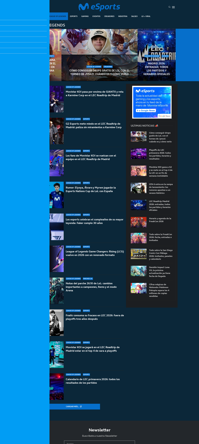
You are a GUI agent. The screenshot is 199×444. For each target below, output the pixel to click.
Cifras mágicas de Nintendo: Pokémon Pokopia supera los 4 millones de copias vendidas (159, 290)
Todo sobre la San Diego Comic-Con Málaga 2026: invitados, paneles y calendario (161, 254)
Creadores (109, 16)
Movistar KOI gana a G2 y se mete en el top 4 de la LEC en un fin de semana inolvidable (42, 67)
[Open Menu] (173, 7)
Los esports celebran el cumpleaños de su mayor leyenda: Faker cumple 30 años (94, 221)
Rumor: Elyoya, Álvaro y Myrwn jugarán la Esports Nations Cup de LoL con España (91, 189)
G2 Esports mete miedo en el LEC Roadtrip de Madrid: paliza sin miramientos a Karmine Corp (94, 125)
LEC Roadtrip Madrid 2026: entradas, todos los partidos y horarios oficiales (156, 67)
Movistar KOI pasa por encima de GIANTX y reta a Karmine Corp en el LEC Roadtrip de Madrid (94, 93)
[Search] (169, 7)
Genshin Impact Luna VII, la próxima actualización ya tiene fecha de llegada (159, 271)
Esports (73, 16)
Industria (122, 16)
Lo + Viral (146, 16)
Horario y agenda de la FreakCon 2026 (160, 220)
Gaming (85, 16)
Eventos (96, 16)
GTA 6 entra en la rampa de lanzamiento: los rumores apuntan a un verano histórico (161, 188)
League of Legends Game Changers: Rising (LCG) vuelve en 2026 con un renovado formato (95, 253)
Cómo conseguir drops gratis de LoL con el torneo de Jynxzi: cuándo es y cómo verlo (99, 72)
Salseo (134, 16)
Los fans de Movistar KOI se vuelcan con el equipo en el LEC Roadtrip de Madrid (91, 157)
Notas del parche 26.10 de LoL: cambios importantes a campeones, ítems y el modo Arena (91, 287)
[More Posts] (74, 407)
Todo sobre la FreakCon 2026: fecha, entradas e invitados (160, 237)
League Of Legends (57, 16)
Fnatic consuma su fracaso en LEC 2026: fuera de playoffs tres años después (95, 321)
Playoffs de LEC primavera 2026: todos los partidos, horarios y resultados (160, 154)
